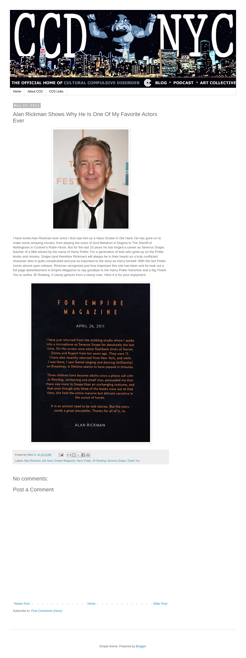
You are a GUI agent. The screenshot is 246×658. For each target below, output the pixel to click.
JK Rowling (99, 460)
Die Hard (47, 460)
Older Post (160, 603)
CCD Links (56, 91)
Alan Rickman (32, 460)
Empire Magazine (64, 460)
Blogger (141, 646)
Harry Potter (84, 460)
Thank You (133, 460)
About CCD (35, 91)
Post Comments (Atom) (46, 611)
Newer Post (22, 603)
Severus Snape (116, 460)
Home (17, 91)
